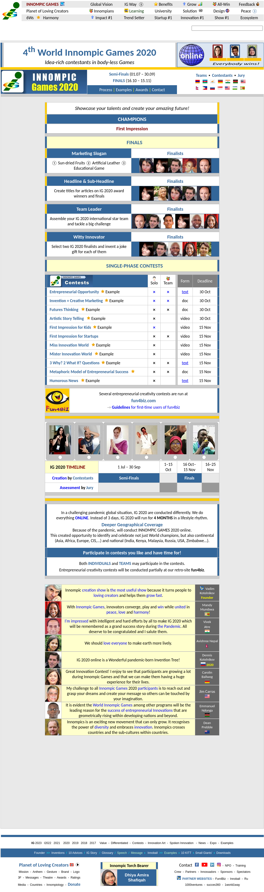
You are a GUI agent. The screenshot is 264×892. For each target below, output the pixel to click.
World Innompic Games (112, 705)
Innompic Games (90, 607)
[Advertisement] (127, 788)
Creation (59, 478)
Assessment (70, 487)
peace (111, 612)
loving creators (106, 595)
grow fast (154, 595)
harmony (141, 612)
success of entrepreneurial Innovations (140, 710)
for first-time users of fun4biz (146, 407)
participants (148, 688)
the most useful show (128, 590)
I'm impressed (76, 621)
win (161, 607)
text (185, 291)
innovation (143, 727)
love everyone (115, 643)
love (121, 612)
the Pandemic (169, 626)
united (180, 607)
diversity (101, 727)
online (81, 518)
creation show (94, 590)
